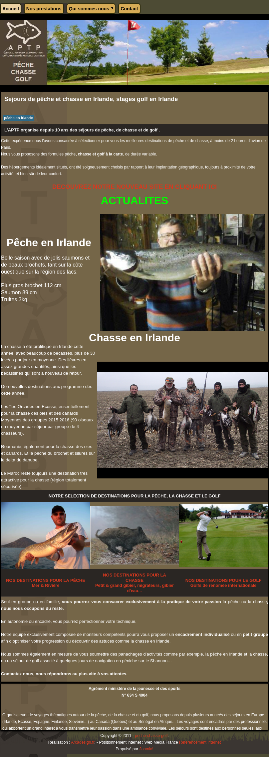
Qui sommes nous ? (91, 8)
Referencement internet (200, 742)
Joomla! (146, 749)
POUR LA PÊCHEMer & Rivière (45, 583)
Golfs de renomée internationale (223, 583)
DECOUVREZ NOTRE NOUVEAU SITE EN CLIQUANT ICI (134, 186)
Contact (129, 8)
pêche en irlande (18, 118)
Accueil (10, 8)
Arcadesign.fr (82, 742)
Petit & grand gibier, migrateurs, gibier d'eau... (134, 583)
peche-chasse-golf (151, 735)
